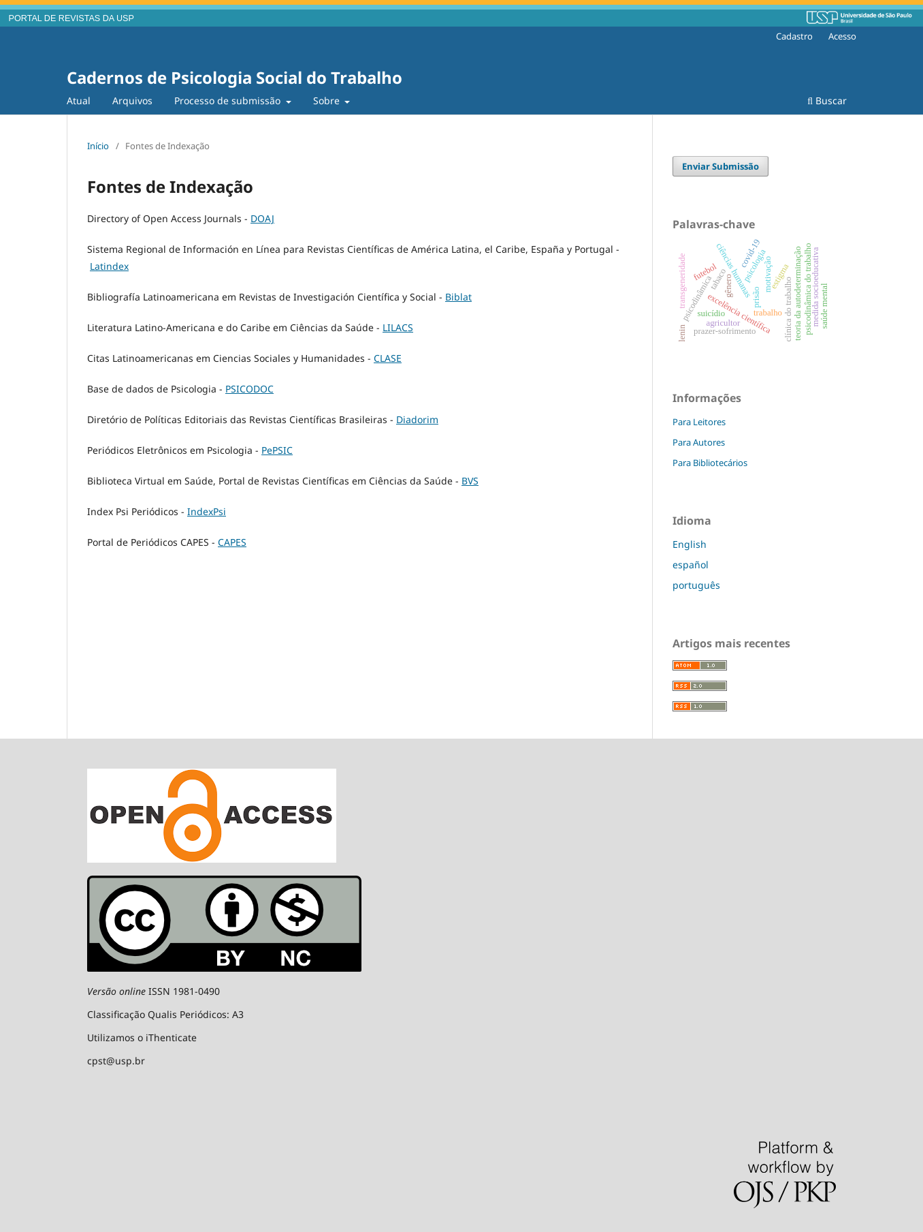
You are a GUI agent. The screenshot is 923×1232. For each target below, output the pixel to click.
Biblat (458, 296)
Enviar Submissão (720, 166)
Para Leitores (699, 422)
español (691, 564)
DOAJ (262, 218)
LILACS (398, 327)
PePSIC (277, 450)
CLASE (388, 358)
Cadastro (794, 36)
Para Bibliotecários (710, 463)
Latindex (109, 266)
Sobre (327, 100)
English (690, 544)
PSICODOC (249, 388)
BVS (470, 480)
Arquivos (132, 100)
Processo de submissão (228, 100)
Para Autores (699, 442)
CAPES (232, 542)
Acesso (842, 36)
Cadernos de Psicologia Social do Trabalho (234, 77)
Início (98, 146)
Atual (79, 100)
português (696, 585)
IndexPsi (206, 511)
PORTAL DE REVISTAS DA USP (71, 18)
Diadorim (417, 419)
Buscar (827, 100)
